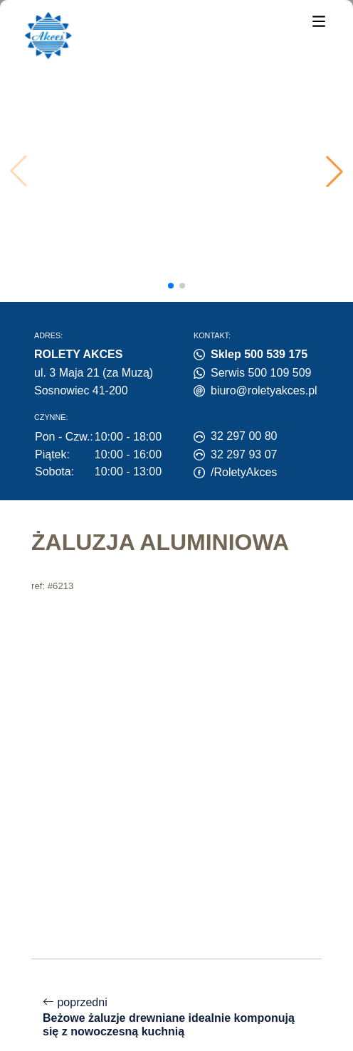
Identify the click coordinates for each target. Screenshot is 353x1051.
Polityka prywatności (174, 962)
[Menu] (318, 20)
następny (176, 876)
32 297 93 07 (244, 454)
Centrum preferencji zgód (87, 978)
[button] (334, 171)
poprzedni (176, 745)
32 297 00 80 (244, 436)
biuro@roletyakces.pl (264, 390)
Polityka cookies (66, 962)
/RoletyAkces (244, 472)
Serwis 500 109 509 (261, 373)
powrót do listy (177, 815)
